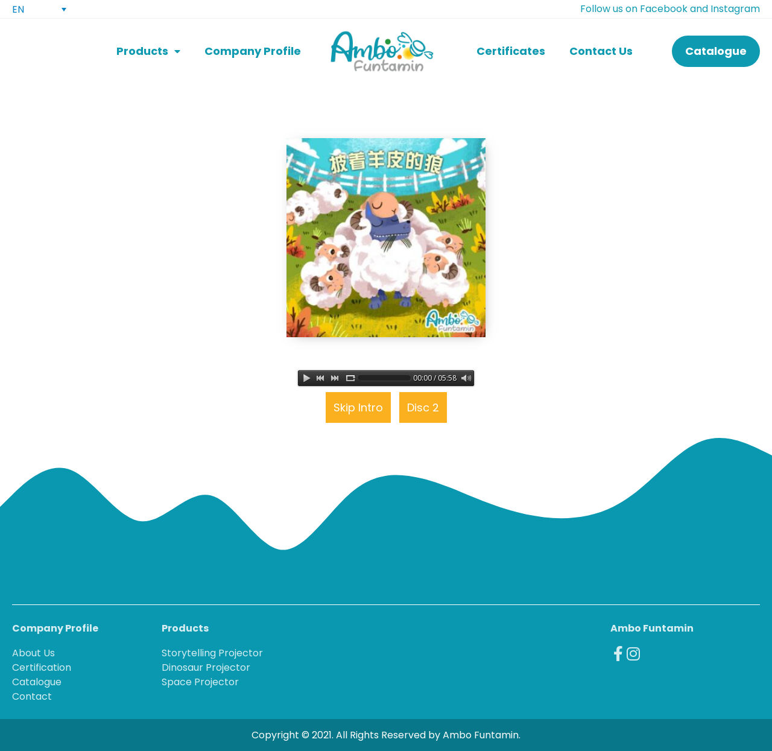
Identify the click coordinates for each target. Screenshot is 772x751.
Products (148, 51)
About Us (33, 653)
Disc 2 (423, 407)
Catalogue (37, 682)
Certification (41, 667)
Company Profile (252, 51)
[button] (716, 51)
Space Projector (200, 682)
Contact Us (601, 51)
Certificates (510, 51)
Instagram (735, 9)
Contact (32, 696)
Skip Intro (358, 407)
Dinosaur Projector (206, 667)
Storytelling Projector (212, 653)
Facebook (664, 9)
